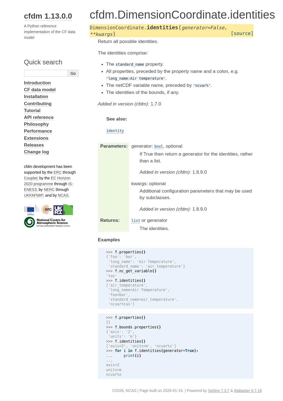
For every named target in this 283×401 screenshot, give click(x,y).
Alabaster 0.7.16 (248, 390)
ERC (58, 172)
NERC (49, 189)
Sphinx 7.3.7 (218, 390)
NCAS (63, 195)
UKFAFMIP (33, 195)
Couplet (30, 178)
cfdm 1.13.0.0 (48, 16)
